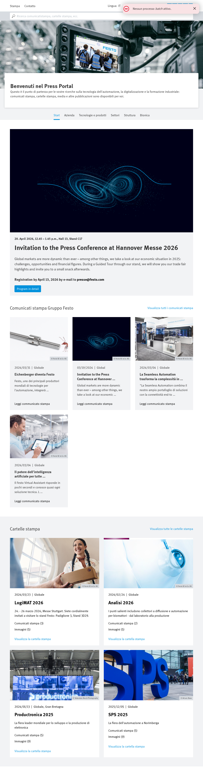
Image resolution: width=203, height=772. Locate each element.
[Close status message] (195, 8)
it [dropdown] (119, 6)
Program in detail (28, 288)
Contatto (29, 6)
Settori (115, 115)
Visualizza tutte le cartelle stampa (171, 528)
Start (57, 115)
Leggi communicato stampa (32, 403)
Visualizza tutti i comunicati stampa (170, 308)
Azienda (69, 115)
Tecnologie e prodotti (92, 115)
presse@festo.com (90, 279)
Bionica (145, 115)
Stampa (15, 6)
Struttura (129, 115)
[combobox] (101, 16)
